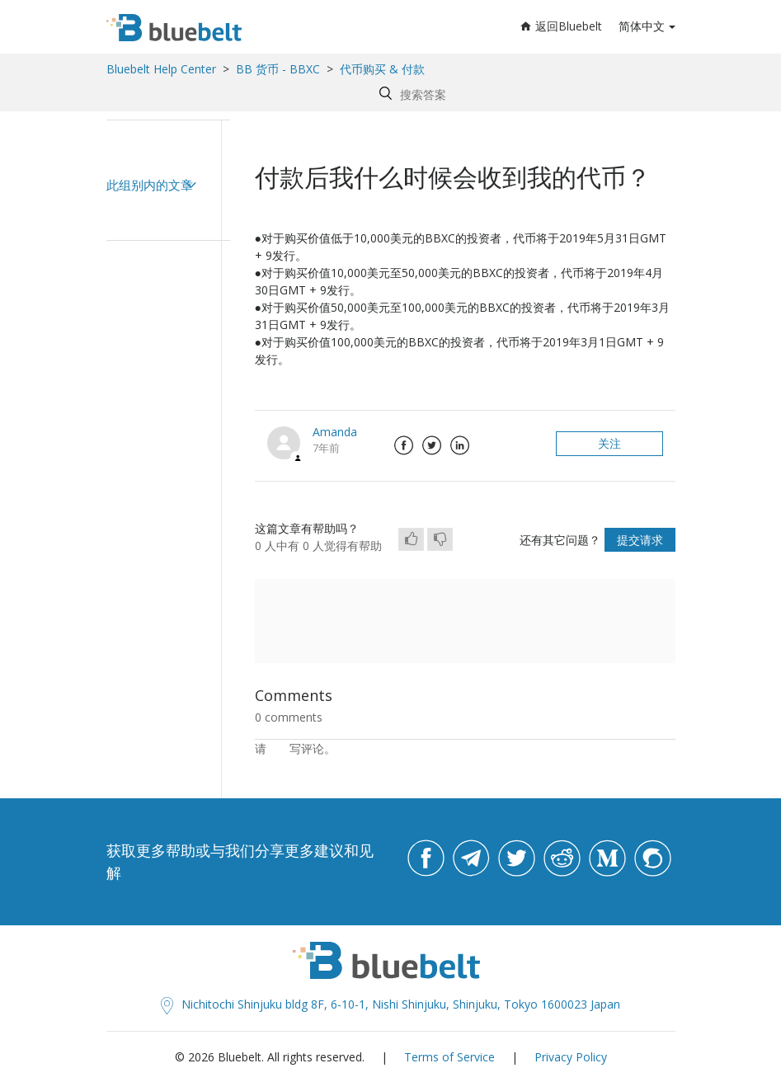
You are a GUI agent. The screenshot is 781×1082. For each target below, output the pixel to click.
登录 (277, 748)
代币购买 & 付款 (382, 69)
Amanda (335, 432)
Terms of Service (449, 1057)
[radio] (411, 539)
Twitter (432, 445)
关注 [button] (609, 443)
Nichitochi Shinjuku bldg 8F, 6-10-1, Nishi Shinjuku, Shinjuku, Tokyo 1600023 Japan (390, 1004)
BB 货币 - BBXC (278, 69)
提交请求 (640, 540)
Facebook (404, 445)
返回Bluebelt (561, 26)
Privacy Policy (570, 1057)
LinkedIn (460, 445)
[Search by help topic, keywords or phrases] (523, 94)
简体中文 (642, 26)
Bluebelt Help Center (161, 69)
